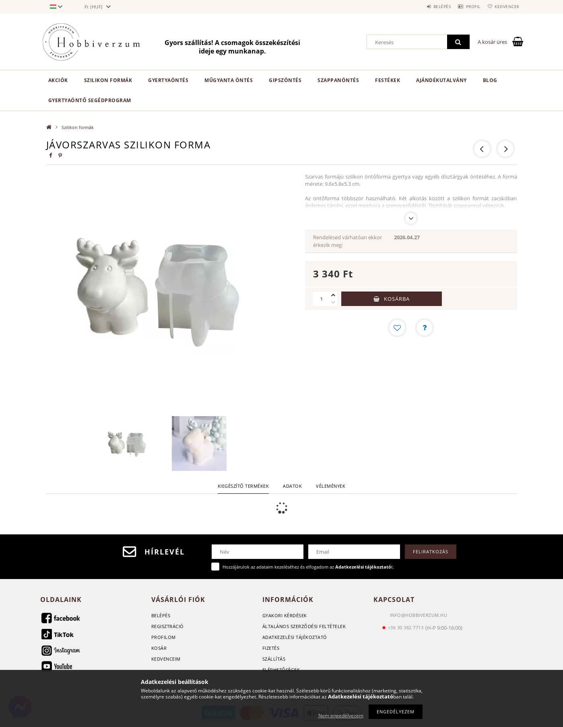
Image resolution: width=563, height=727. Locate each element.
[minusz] (333, 302)
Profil (466, 6)
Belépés (430, 6)
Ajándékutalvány (441, 80)
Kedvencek (504, 6)
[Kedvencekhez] (397, 327)
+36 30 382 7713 (406, 627)
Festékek (387, 80)
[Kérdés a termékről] (424, 327)
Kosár (159, 648)
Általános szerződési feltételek (304, 626)
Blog (490, 80)
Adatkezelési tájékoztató (294, 637)
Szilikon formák (108, 80)
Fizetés (271, 648)
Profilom (163, 637)
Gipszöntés (285, 80)
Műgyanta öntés (228, 80)
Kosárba (397, 298)
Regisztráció (167, 626)
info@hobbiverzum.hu (419, 615)
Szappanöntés (338, 80)
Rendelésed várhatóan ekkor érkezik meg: (347, 241)
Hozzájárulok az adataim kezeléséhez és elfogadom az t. (308, 567)
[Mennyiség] (321, 299)
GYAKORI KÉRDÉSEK (284, 615)
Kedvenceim (166, 659)
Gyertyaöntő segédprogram (89, 100)
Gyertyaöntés (168, 80)
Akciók (58, 80)
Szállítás (274, 659)
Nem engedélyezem (340, 715)
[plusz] (333, 295)
